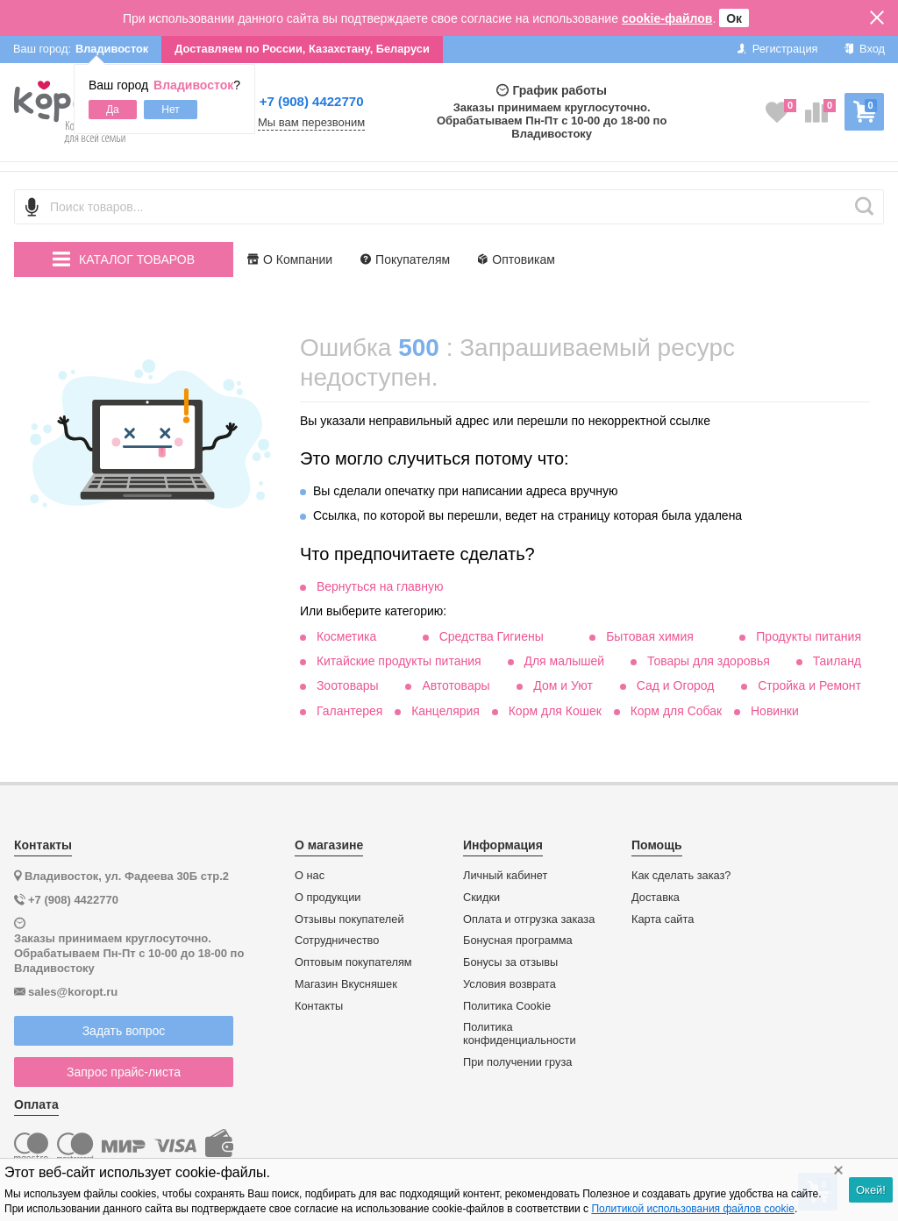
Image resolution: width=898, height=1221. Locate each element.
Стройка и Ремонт (809, 685)
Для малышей (564, 661)
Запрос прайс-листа (124, 1072)
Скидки (481, 897)
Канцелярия (445, 711)
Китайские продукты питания (399, 661)
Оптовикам (516, 259)
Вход (864, 48)
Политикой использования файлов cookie (692, 1209)
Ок (734, 18)
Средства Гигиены (491, 636)
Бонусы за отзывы (510, 962)
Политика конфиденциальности (519, 1034)
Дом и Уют (563, 685)
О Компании (289, 259)
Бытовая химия (650, 636)
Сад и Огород (676, 685)
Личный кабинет (505, 876)
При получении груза (517, 1062)
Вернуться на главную (380, 586)
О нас (309, 876)
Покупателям (405, 259)
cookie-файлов (667, 18)
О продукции (327, 897)
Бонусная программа (518, 940)
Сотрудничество (337, 940)
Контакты (319, 1006)
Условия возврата (509, 984)
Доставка (655, 897)
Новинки (775, 711)
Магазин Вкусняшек (346, 984)
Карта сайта (662, 919)
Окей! (871, 1189)
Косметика (346, 636)
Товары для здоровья (708, 661)
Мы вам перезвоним (311, 123)
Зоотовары (348, 685)
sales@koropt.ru (73, 991)
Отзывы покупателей (349, 919)
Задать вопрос (124, 1031)
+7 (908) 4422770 (312, 101)
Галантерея (349, 711)
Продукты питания (808, 636)
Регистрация (777, 48)
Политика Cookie (507, 1006)
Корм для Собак (677, 711)
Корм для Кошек (555, 711)
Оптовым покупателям (353, 962)
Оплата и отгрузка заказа (529, 919)
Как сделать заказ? (681, 876)
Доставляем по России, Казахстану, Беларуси (302, 48)
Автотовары (455, 685)
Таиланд (837, 661)
